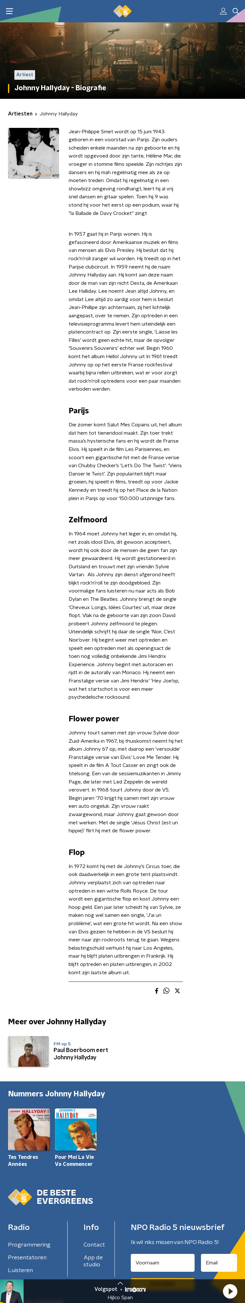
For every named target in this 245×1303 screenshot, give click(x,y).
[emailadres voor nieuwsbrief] (219, 1263)
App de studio (93, 1261)
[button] (230, 1291)
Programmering (29, 1245)
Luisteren (20, 1270)
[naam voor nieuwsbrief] (163, 1263)
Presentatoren (27, 1258)
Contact (94, 1245)
